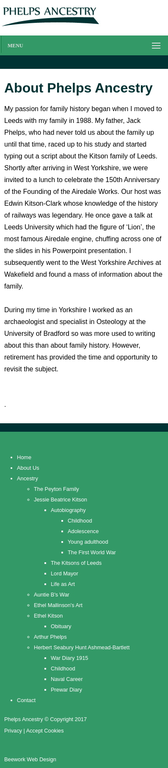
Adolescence (83, 531)
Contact (26, 700)
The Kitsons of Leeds (76, 563)
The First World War (92, 552)
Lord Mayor (64, 573)
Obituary (61, 626)
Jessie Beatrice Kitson (60, 499)
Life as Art (63, 584)
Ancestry (27, 478)
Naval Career (67, 679)
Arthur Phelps (50, 637)
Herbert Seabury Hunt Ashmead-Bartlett (81, 647)
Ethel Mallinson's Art (58, 605)
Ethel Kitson (48, 616)
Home (24, 457)
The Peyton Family (56, 489)
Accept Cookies (45, 730)
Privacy (13, 730)
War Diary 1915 (69, 658)
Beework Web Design (30, 759)
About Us (28, 468)
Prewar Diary (66, 689)
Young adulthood (88, 542)
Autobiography (68, 510)
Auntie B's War (51, 594)
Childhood (80, 520)
